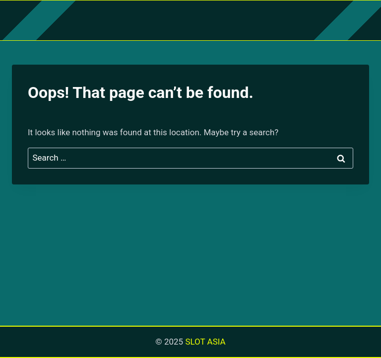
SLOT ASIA (205, 342)
